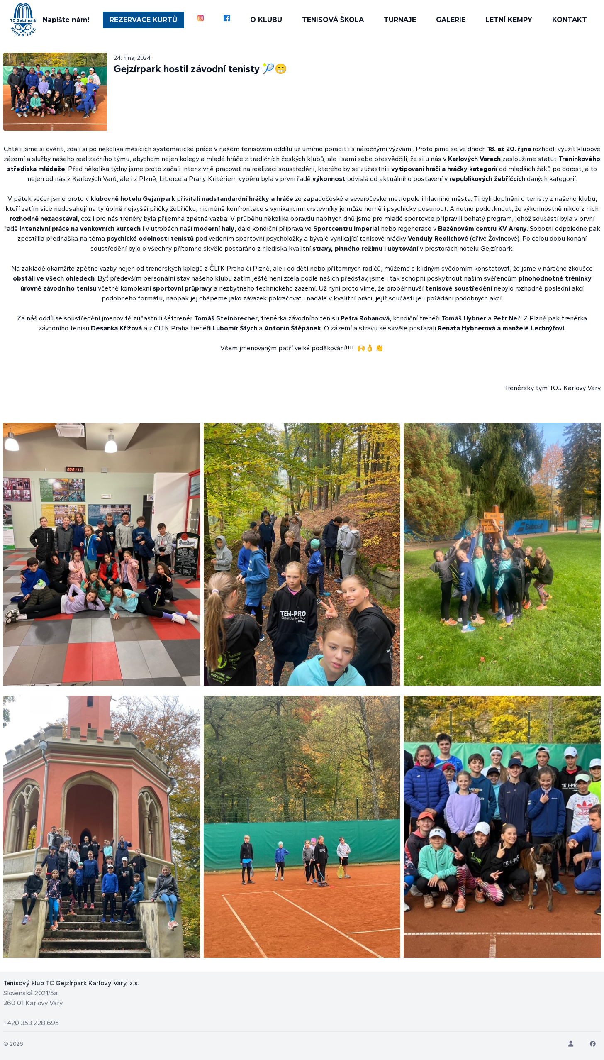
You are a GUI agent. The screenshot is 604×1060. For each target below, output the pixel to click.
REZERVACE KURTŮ (143, 20)
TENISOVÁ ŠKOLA (333, 20)
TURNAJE (400, 20)
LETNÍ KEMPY (509, 20)
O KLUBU (267, 20)
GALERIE (451, 20)
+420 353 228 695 (31, 1023)
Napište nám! (65, 20)
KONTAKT (570, 20)
